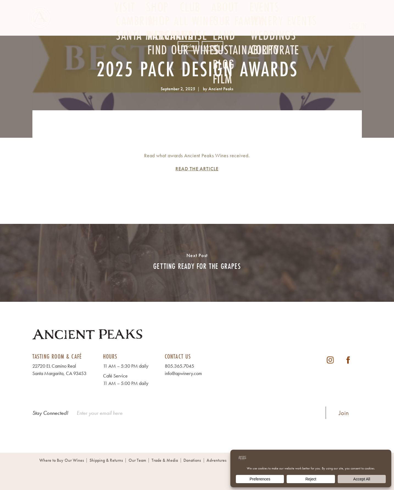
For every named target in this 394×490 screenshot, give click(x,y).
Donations (192, 460)
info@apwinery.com (183, 373)
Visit (124, 26)
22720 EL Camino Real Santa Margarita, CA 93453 (59, 369)
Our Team (137, 460)
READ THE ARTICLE (196, 168)
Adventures (216, 460)
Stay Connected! (50, 412)
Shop (157, 26)
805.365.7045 (179, 366)
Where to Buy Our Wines (61, 460)
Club (190, 26)
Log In (357, 26)
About (225, 26)
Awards (212, 46)
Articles (188, 46)
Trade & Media (165, 460)
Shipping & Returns (106, 460)
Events (264, 26)
